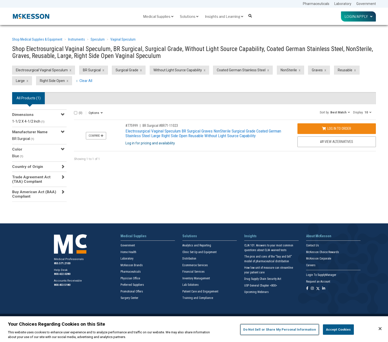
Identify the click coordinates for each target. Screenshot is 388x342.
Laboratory (342, 4)
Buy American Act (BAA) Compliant (34, 194)
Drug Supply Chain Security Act (262, 279)
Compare (96, 135)
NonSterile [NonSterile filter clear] (289, 70)
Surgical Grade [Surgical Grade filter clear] (127, 70)
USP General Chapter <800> (260, 285)
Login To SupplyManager (321, 275)
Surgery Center (129, 298)
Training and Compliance (197, 298)
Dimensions (23, 114)
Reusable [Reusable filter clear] (345, 70)
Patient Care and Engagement (200, 291)
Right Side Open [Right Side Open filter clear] (52, 81)
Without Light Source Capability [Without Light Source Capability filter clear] (177, 70)
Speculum (98, 39)
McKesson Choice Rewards (322, 252)
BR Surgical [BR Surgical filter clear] (92, 70)
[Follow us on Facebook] (307, 288)
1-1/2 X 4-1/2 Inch (28, 121)
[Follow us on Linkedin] (323, 288)
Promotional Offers (132, 291)
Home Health (128, 252)
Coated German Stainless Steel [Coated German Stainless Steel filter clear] (241, 70)
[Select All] (75, 112)
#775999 (131, 126)
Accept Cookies (338, 329)
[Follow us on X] (318, 288)
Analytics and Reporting (196, 245)
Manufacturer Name (30, 132)
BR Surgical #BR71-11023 (160, 126)
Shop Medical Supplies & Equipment (37, 39)
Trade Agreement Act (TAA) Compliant (31, 179)
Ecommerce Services (195, 265)
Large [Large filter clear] (20, 81)
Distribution (189, 258)
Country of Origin (27, 166)
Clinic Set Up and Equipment (199, 252)
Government (366, 4)
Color (17, 149)
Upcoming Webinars (256, 292)
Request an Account (318, 281)
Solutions (189, 16)
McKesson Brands (132, 265)
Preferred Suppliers (132, 285)
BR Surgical (23, 139)
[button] (335, 112)
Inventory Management (196, 278)
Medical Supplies (158, 16)
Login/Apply (358, 16)
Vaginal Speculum (123, 39)
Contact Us (312, 245)
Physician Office (130, 278)
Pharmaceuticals (316, 4)
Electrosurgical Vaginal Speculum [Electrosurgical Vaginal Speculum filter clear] (42, 70)
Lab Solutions (190, 285)
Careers (310, 265)
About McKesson (318, 236)
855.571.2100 (62, 263)
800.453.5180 (62, 285)
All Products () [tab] (29, 98)
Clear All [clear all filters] (85, 81)
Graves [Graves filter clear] (317, 70)
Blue (17, 156)
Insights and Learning (224, 16)
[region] (194, 329)
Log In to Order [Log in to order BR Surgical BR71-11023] (336, 129)
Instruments (76, 39)
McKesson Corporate (318, 258)
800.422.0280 (62, 274)
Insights (250, 236)
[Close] (380, 328)
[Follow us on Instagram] (312, 288)
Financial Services (193, 271)
